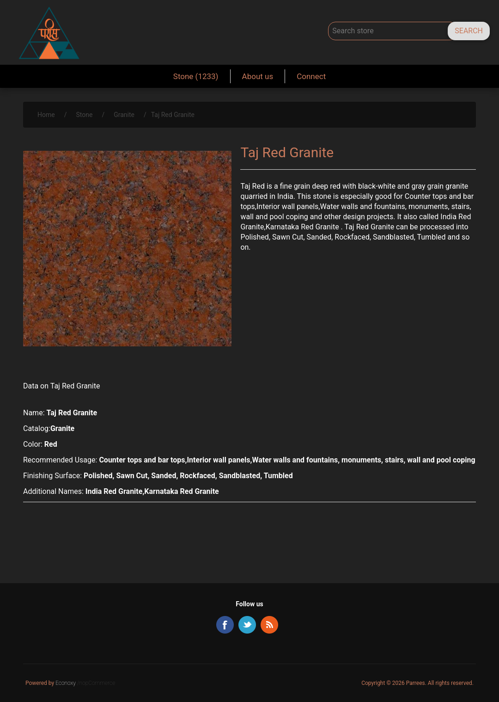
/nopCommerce (96, 683)
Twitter (247, 625)
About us (258, 76)
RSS (269, 625)
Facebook (225, 625)
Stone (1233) (196, 76)
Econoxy (66, 683)
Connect (311, 76)
